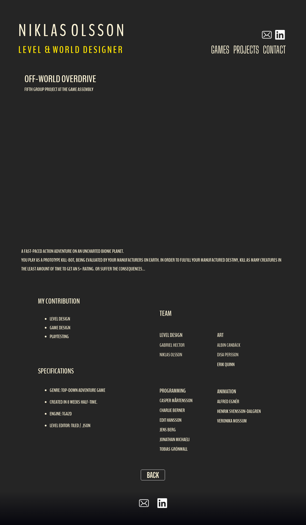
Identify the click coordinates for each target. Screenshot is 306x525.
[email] (267, 35)
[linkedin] (280, 35)
